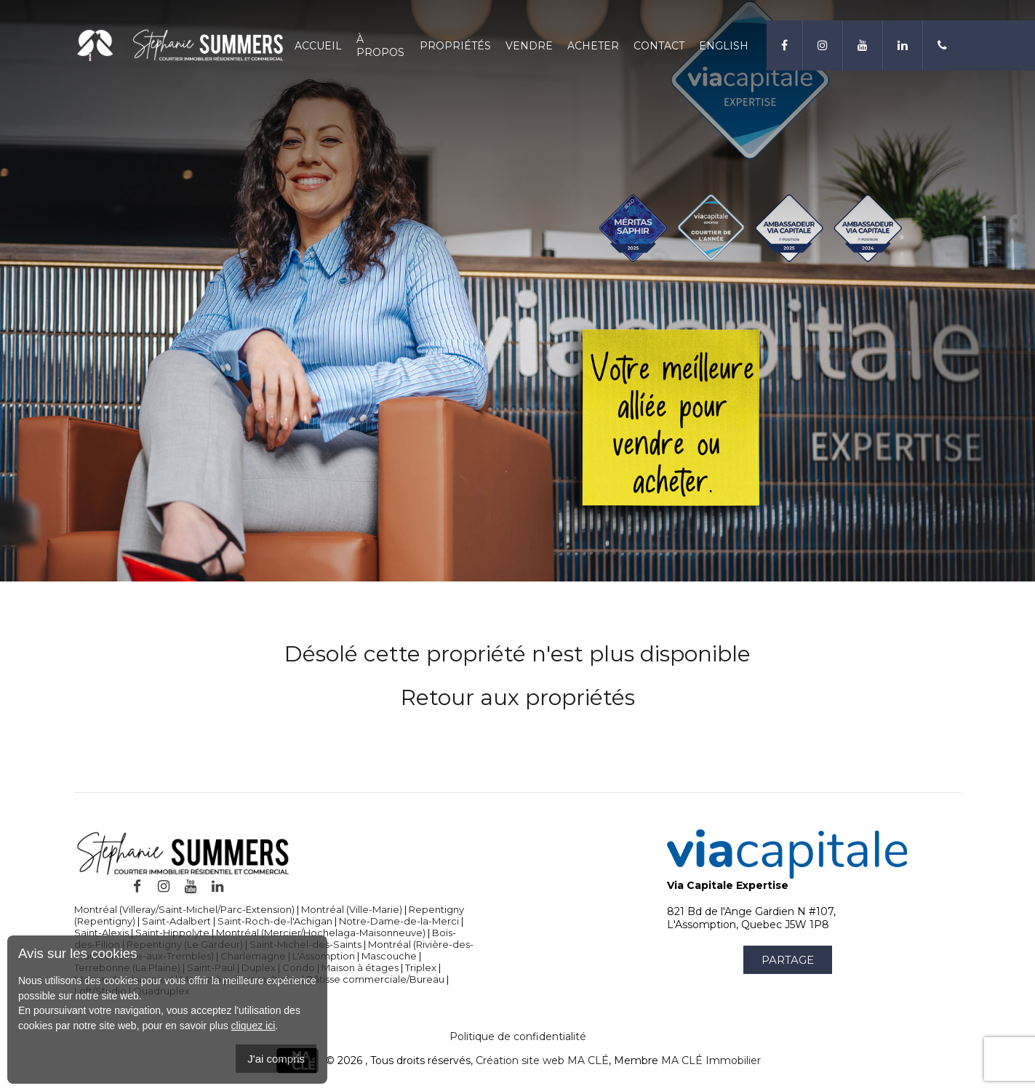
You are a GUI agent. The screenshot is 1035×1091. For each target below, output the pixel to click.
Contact (659, 45)
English (723, 45)
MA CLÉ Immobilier (711, 1060)
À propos (380, 46)
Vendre (529, 45)
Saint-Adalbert (176, 921)
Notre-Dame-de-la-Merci (399, 921)
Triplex (420, 967)
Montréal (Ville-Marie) (351, 909)
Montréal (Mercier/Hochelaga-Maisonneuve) (320, 932)
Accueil (318, 45)
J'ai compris (276, 1058)
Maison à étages (360, 967)
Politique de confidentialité (517, 1036)
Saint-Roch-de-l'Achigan (274, 921)
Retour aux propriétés (518, 697)
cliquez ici (253, 1025)
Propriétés (455, 45)
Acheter (593, 45)
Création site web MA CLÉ (542, 1060)
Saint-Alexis (101, 932)
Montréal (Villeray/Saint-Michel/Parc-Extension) (184, 909)
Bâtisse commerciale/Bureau (375, 979)
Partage (788, 960)
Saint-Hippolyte (172, 932)
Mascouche (389, 956)
